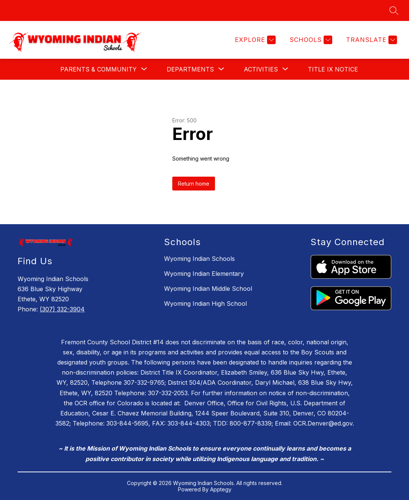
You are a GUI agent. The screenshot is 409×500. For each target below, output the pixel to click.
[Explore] (254, 40)
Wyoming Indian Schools (199, 258)
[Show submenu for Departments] (190, 69)
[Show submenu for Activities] (261, 69)
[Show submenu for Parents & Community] (98, 69)
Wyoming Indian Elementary (204, 273)
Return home (193, 183)
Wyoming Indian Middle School (208, 288)
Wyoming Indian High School (205, 303)
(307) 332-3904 (62, 309)
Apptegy (220, 489)
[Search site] (394, 10)
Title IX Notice (333, 69)
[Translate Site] (370, 40)
